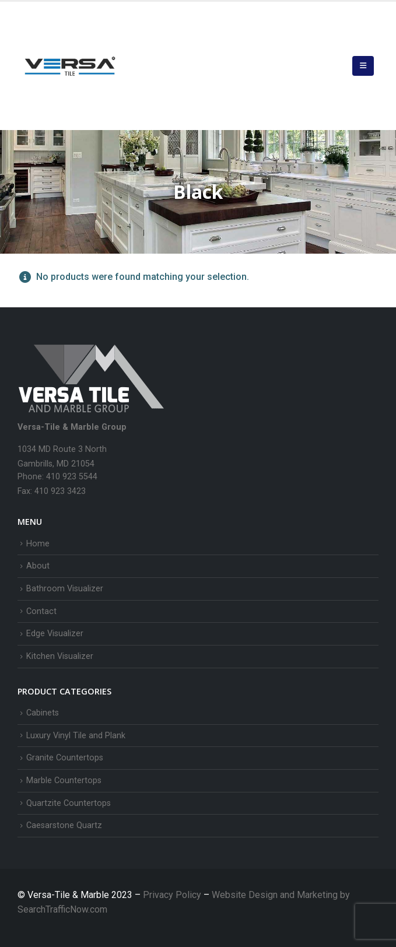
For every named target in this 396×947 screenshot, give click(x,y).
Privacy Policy (173, 894)
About (38, 566)
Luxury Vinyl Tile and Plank (75, 736)
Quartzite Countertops (68, 803)
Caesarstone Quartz (64, 825)
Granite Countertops (64, 758)
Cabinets (42, 713)
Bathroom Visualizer (64, 589)
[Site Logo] (69, 65)
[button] (363, 66)
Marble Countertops (63, 780)
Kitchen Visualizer (59, 656)
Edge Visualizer (54, 634)
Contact (41, 611)
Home (38, 544)
